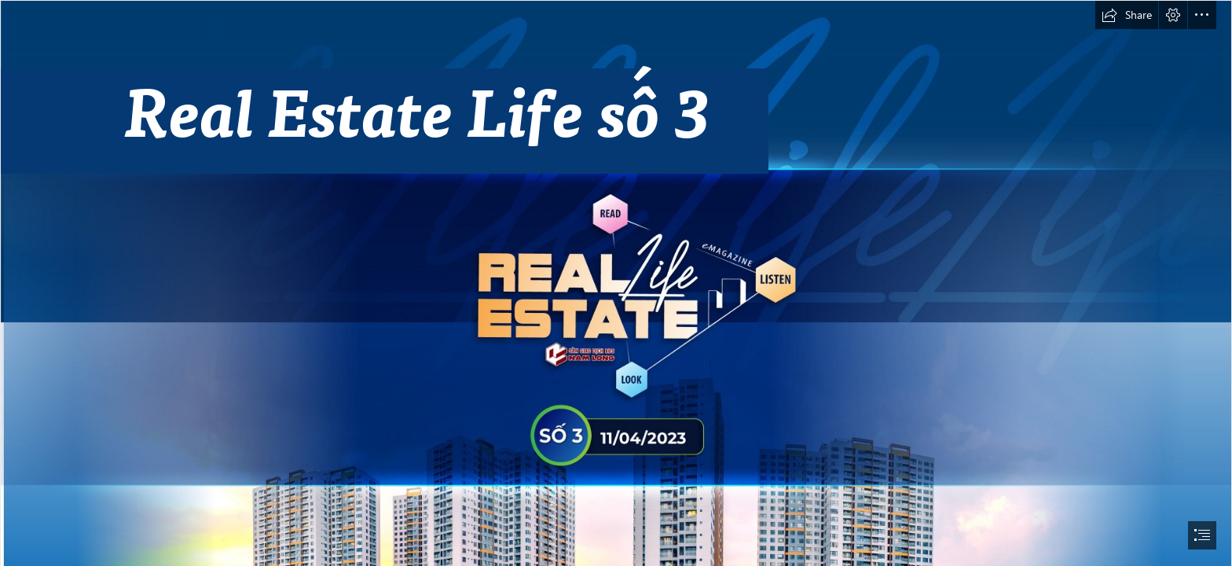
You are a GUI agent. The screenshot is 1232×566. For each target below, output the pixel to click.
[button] (1126, 15)
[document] (616, 283)
